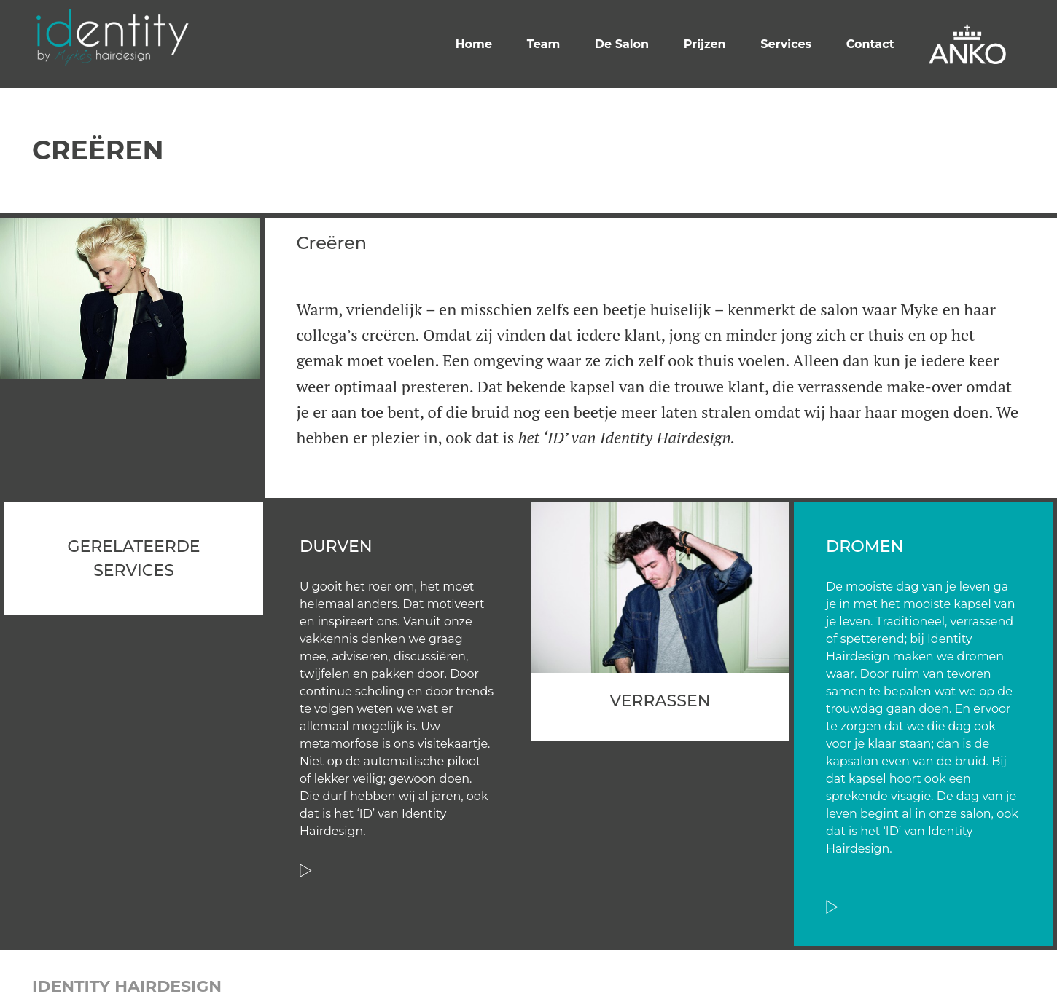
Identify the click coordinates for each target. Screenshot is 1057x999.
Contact (870, 44)
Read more (306, 870)
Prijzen (705, 44)
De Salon (622, 44)
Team (544, 44)
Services (785, 44)
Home (474, 44)
